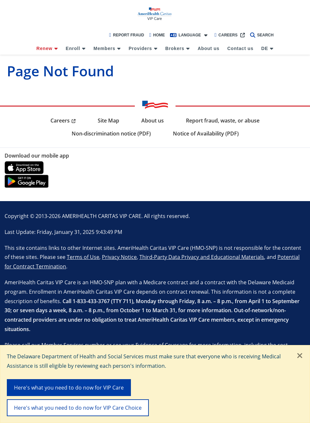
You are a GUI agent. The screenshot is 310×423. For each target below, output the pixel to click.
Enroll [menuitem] (73, 48)
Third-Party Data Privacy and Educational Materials (201, 256)
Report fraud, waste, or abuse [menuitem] (223, 120)
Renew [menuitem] (44, 48)
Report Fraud (126, 35)
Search (262, 35)
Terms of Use (83, 256)
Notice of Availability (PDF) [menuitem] (206, 133)
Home (157, 35)
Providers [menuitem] (140, 48)
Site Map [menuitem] (108, 120)
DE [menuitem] (264, 48)
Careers (226, 35)
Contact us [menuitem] (240, 48)
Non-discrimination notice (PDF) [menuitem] (111, 133)
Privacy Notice (119, 256)
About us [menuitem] (208, 48)
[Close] (300, 356)
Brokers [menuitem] (175, 48)
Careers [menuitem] (60, 120)
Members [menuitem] (104, 48)
